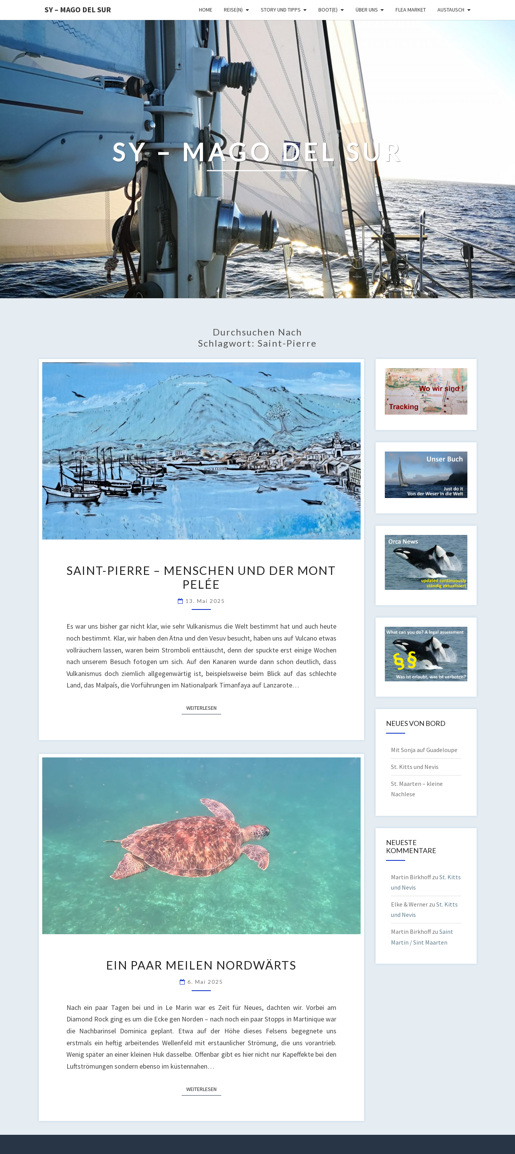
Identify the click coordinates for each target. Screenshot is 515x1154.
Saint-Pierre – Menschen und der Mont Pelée (201, 577)
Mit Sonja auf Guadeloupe (424, 750)
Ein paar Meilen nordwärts (201, 965)
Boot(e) (328, 9)
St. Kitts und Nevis (415, 766)
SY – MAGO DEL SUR (78, 9)
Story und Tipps (281, 9)
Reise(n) (233, 9)
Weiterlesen (203, 707)
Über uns (367, 9)
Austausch (450, 9)
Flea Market (411, 9)
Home (205, 9)
